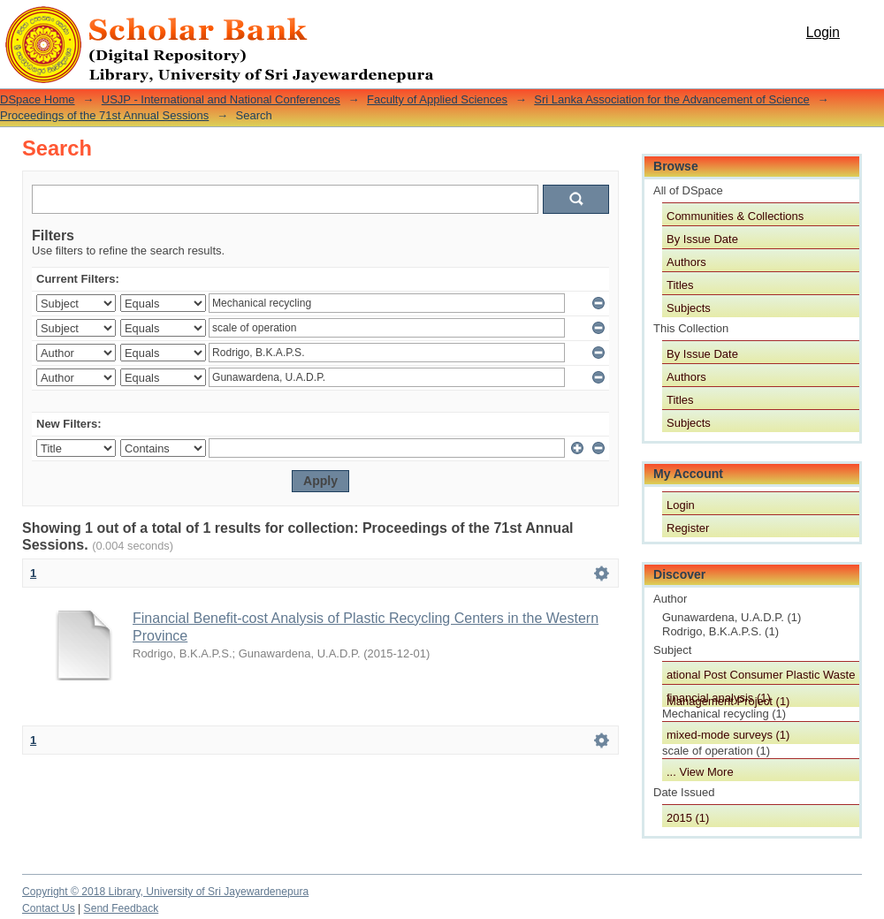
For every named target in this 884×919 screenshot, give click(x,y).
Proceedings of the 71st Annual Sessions (104, 115)
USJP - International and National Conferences (221, 99)
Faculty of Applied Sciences (437, 99)
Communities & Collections (735, 216)
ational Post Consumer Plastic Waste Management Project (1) (761, 676)
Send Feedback (121, 908)
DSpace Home (37, 99)
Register (688, 528)
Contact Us (48, 908)
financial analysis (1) (719, 697)
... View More (700, 771)
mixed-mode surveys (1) (728, 734)
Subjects (689, 308)
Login (823, 32)
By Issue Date (702, 239)
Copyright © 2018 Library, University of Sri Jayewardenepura (165, 891)
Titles (680, 285)
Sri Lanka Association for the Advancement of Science (671, 99)
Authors (686, 262)
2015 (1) (688, 817)
